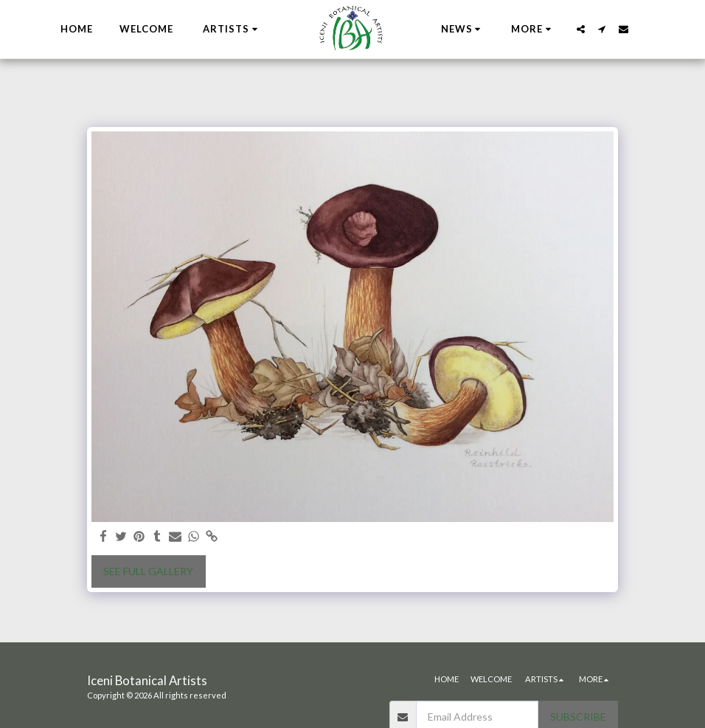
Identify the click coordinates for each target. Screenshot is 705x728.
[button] (232, 29)
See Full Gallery (148, 571)
